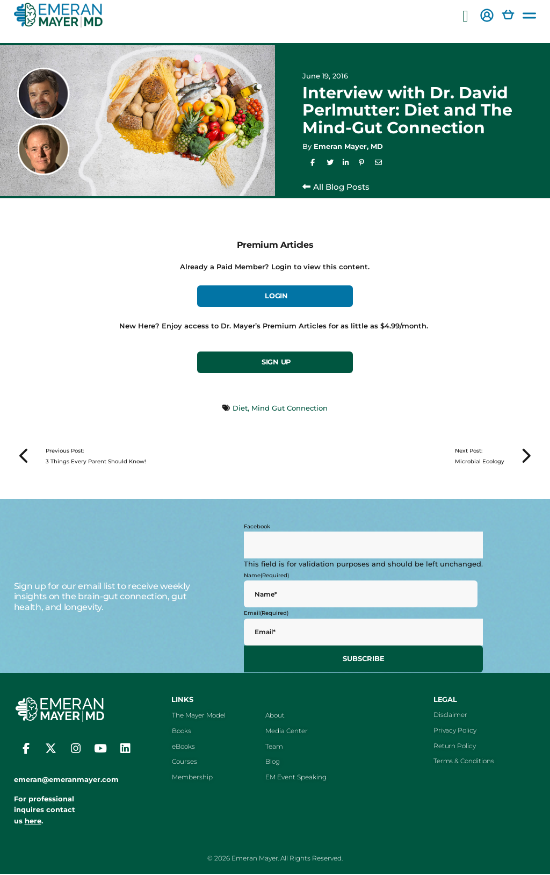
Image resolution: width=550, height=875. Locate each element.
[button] (465, 16)
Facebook (257, 527)
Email (266, 614)
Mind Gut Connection (289, 408)
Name (266, 576)
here (33, 821)
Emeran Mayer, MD (348, 146)
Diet (240, 408)
